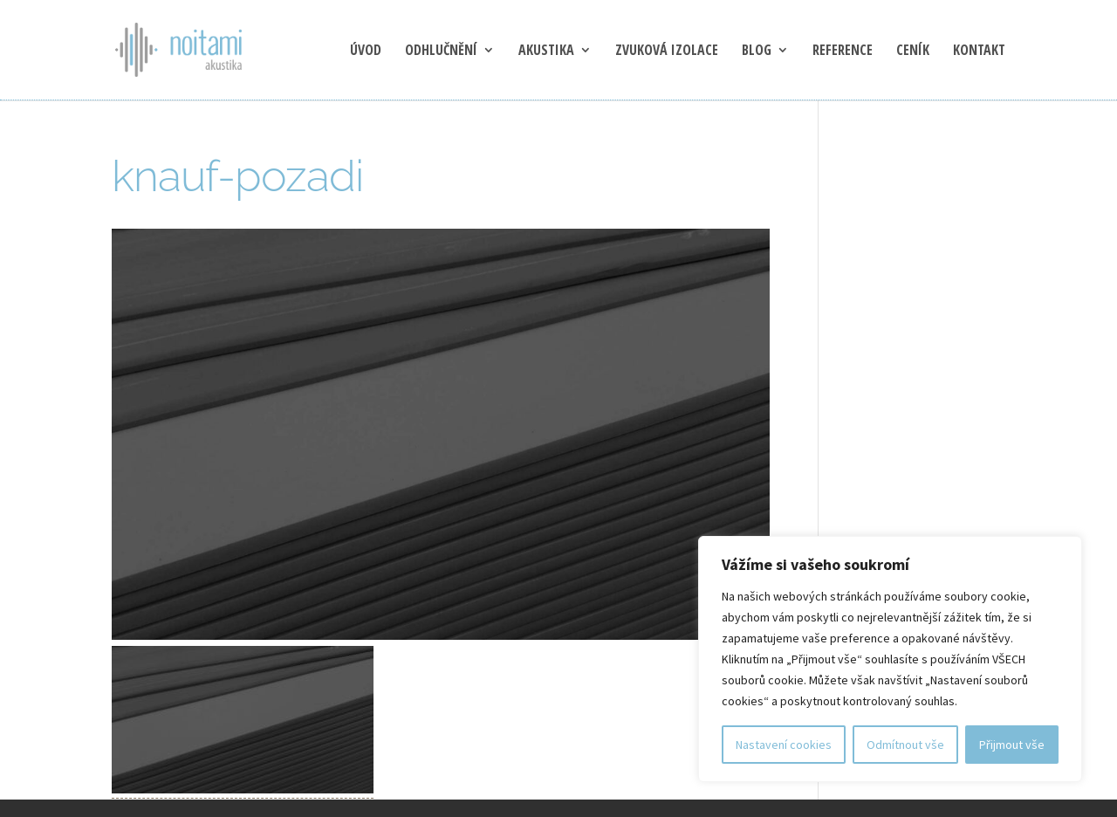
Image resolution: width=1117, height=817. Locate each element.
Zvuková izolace (666, 51)
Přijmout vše (1012, 744)
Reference (842, 51)
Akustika (546, 51)
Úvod (365, 51)
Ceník (912, 51)
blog (756, 51)
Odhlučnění (441, 51)
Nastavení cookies (784, 744)
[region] (890, 659)
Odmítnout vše (905, 744)
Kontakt (979, 51)
